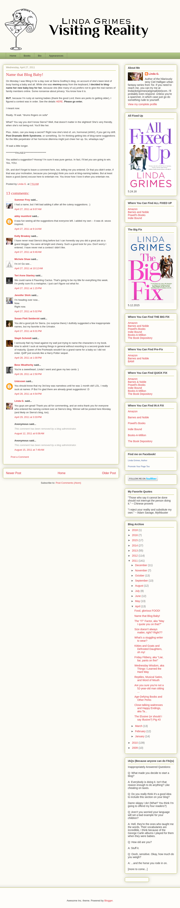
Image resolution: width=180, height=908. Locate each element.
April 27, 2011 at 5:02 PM (28, 311)
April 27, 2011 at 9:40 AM (27, 252)
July (137, 590)
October (140, 575)
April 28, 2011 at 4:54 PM (28, 393)
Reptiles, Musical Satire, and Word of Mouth (148, 678)
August (139, 585)
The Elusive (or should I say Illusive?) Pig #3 (148, 718)
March (139, 725)
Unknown (20, 381)
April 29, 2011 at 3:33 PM (28, 417)
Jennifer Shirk (22, 295)
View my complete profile (142, 104)
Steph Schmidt (23, 338)
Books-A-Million (137, 334)
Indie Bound (135, 218)
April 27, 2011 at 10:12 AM (28, 268)
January (140, 736)
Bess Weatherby (23, 364)
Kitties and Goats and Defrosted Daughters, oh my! (148, 649)
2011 (135, 560)
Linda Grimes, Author (137, 460)
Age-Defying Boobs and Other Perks (148, 698)
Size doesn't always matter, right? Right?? (148, 631)
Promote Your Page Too (139, 466)
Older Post (109, 473)
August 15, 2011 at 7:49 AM (29, 449)
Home (13, 55)
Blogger (108, 900)
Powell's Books (137, 215)
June (138, 596)
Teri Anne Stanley (24, 275)
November (141, 570)
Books (27, 55)
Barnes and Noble (138, 212)
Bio (39, 55)
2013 (135, 550)
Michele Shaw (22, 259)
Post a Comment (20, 457)
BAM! (131, 361)
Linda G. (19, 401)
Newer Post (13, 473)
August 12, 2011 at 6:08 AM (29, 433)
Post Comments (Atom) (68, 482)
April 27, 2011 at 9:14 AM (27, 228)
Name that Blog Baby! (147, 615)
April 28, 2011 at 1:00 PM (28, 357)
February (140, 731)
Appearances (56, 55)
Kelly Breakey (22, 236)
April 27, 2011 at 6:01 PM (28, 331)
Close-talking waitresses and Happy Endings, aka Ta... (148, 708)
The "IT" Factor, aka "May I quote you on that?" (149, 622)
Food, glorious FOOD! (147, 610)
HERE (59, 101)
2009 (135, 747)
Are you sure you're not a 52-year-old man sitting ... (149, 688)
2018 (135, 530)
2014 (135, 545)
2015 (135, 540)
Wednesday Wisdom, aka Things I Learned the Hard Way (149, 668)
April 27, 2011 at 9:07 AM (27, 209)
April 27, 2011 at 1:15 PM (28, 288)
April (138, 606)
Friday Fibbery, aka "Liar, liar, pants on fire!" (148, 659)
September (141, 580)
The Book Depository (140, 337)
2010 (135, 742)
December (141, 565)
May (138, 601)
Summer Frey (22, 199)
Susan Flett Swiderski (27, 318)
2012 (135, 555)
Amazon (132, 209)
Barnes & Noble (137, 381)
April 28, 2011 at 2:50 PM (28, 374)
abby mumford (22, 216)
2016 (135, 535)
